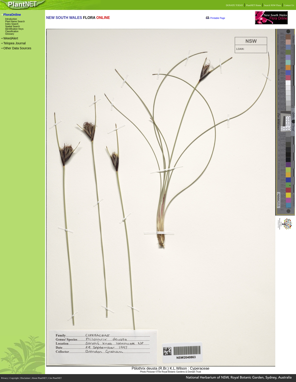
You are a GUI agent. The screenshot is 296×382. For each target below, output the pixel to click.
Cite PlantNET (55, 378)
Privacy (5, 378)
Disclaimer (25, 378)
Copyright (14, 378)
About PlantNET (39, 378)
